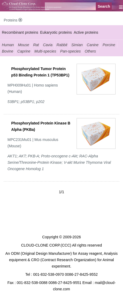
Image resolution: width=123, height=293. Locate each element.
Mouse (23, 45)
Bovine (7, 51)
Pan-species (70, 51)
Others (90, 51)
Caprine (23, 51)
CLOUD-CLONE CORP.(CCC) (46, 245)
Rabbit (62, 45)
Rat (36, 45)
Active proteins (86, 32)
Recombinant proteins (20, 32)
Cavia (48, 45)
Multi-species (45, 51)
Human (8, 45)
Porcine (108, 45)
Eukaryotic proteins (56, 32)
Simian (77, 45)
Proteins (13, 20)
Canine (92, 45)
